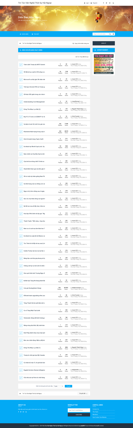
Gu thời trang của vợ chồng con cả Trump (36, 184)
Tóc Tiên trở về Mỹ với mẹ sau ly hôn (35, 243)
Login (86, 3)
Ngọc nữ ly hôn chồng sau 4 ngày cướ (35, 191)
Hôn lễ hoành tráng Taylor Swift (33, 139)
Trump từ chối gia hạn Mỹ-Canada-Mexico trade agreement (42, 355)
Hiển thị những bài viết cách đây (49, 386)
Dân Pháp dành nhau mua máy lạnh (34, 333)
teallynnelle (75, 369)
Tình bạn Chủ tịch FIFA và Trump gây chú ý (37, 87)
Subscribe (79, 414)
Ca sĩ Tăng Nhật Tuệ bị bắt (32, 310)
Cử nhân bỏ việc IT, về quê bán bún (34, 362)
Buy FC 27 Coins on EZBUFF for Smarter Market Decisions (42, 117)
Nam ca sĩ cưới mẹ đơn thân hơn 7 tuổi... (36, 228)
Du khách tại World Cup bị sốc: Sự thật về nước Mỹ (39, 146)
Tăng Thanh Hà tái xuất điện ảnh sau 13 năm (37, 303)
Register (94, 3)
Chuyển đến (83, 393)
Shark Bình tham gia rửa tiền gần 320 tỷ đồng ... (38, 169)
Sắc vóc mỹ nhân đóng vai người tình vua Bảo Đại (39, 199)
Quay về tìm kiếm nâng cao (81, 43)
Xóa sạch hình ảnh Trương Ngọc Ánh (35, 273)
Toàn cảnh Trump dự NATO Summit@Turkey (37, 64)
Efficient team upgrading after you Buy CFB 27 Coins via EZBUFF (44, 295)
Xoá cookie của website (99, 417)
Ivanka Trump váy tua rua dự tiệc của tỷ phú (37, 251)
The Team (95, 412)
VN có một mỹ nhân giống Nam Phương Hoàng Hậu (39, 176)
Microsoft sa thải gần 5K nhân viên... (35, 79)
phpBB (82, 425)
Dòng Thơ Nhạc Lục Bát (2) (32, 109)
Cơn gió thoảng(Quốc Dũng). (32, 288)
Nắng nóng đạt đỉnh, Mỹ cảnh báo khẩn (36, 325)
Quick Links (24, 34)
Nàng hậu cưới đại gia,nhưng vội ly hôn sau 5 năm (39, 258)
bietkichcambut (76, 287)
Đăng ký (103, 43)
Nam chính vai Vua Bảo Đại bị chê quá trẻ (36, 154)
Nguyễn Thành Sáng (77, 108)
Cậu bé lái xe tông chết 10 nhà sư (34, 161)
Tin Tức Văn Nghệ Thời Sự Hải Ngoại (34, 3)
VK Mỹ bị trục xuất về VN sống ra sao (35, 72)
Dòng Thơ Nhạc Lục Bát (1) (32, 348)
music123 (75, 64)
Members (95, 414)
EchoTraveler (76, 116)
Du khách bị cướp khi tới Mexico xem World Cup (38, 236)
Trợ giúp (35, 34)
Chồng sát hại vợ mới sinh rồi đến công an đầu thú (39, 266)
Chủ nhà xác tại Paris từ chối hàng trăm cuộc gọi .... (39, 377)
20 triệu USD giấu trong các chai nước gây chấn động (40, 94)
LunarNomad (75, 101)
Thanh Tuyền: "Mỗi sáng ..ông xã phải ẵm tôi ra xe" (39, 221)
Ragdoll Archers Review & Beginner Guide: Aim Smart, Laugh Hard (44, 370)
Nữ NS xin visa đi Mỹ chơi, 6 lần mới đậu (36, 206)
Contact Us (96, 409)
